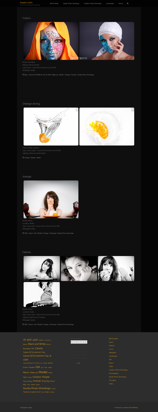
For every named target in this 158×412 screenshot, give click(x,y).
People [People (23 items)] (45, 377)
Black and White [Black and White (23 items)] (37, 344)
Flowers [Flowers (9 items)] (32, 367)
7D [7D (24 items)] (24, 339)
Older (111, 366)
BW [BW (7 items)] (33, 349)
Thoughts (112, 380)
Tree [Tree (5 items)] (43, 392)
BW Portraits (113, 339)
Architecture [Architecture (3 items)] (47, 340)
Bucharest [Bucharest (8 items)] (27, 349)
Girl (35, 233)
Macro (111, 363)
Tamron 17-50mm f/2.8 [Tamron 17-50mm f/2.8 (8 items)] (32, 392)
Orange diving (31, 103)
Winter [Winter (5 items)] (52, 392)
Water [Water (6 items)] (47, 392)
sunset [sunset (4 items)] (53, 388)
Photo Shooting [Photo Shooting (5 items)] (27, 381)
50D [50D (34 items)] (29, 339)
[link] (127, 3)
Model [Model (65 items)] (43, 372)
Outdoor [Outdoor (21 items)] (37, 377)
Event (111, 342)
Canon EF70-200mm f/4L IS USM (40, 75)
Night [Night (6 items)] (25, 377)
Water (39, 158)
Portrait (73, 75)
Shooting (53, 233)
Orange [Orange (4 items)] (30, 377)
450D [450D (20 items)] (35, 340)
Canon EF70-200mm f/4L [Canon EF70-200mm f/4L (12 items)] (34, 352)
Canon (31, 233)
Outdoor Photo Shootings (118, 370)
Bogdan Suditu (26, 3)
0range (27, 176)
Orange (67, 75)
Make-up (55, 75)
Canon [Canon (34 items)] (39, 348)
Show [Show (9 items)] (52, 381)
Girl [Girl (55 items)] (38, 367)
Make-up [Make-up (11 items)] (34, 372)
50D (25, 233)
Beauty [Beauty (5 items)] (25, 344)
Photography (113, 373)
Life (110, 359)
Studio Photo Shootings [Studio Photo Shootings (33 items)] (37, 388)
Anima (125, 407)
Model (61, 75)
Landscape (113, 356)
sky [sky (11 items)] (24, 384)
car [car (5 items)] (41, 363)
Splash (33, 158)
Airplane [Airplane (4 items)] (41, 340)
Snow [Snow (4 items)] (28, 384)
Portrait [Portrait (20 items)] (37, 381)
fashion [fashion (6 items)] (50, 363)
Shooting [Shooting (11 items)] (45, 381)
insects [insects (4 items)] (50, 367)
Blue (25, 75)
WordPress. (134, 407)
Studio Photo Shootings (86, 75)
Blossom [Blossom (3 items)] (49, 344)
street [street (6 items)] (33, 384)
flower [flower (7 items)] (25, 367)
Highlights (112, 352)
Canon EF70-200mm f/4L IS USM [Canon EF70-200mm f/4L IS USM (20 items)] (37, 358)
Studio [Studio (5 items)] (38, 384)
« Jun (78, 363)
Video (111, 384)
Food (111, 349)
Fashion (111, 346)
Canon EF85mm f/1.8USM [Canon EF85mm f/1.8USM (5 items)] (31, 363)
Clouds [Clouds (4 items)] (45, 363)
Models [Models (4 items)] (50, 372)
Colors (27, 18)
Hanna (27, 252)
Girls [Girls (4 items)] (42, 367)
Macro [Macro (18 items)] (26, 372)
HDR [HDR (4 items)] (45, 367)
